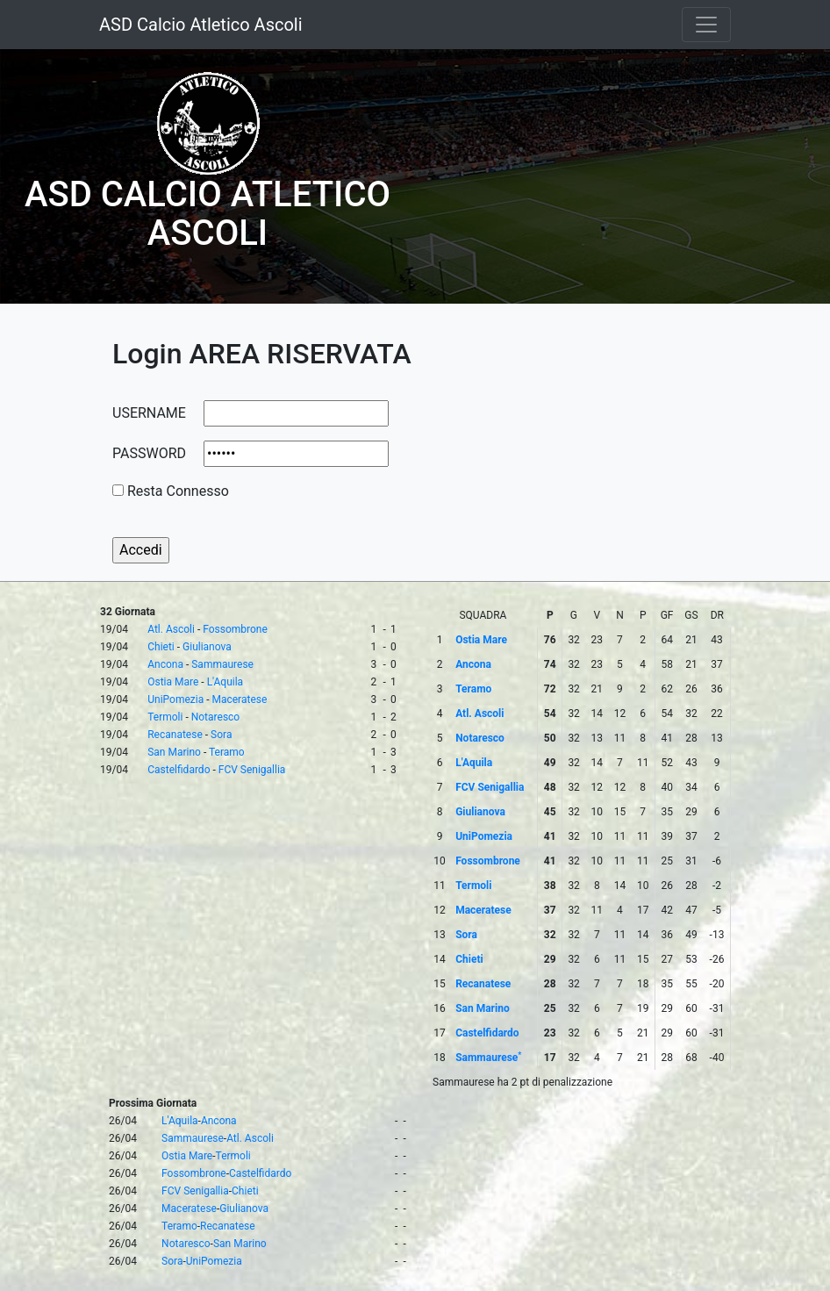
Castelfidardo (178, 770)
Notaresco (215, 717)
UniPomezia (175, 699)
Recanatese (175, 734)
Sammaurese (222, 664)
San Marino (174, 752)
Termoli (164, 717)
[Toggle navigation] (706, 24)
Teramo (227, 752)
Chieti (161, 647)
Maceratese (239, 699)
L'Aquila (225, 682)
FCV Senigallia (252, 770)
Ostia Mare (172, 682)
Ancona (165, 664)
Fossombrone (235, 629)
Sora (221, 734)
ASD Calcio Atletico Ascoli (201, 24)
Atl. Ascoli (171, 629)
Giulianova (207, 647)
